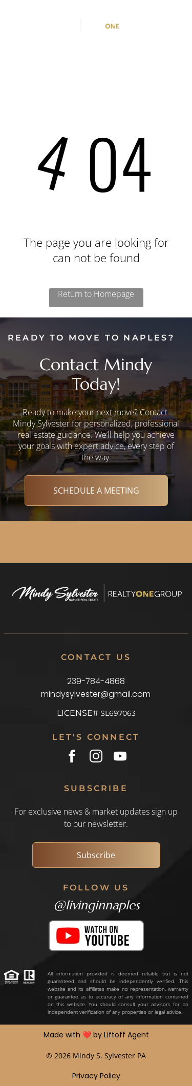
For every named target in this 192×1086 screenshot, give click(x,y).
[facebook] (71, 758)
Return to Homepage (96, 294)
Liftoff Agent (126, 1035)
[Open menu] (162, 25)
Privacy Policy (96, 1076)
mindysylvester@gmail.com (96, 694)
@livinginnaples (96, 905)
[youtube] (120, 758)
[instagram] (96, 758)
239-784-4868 (96, 681)
